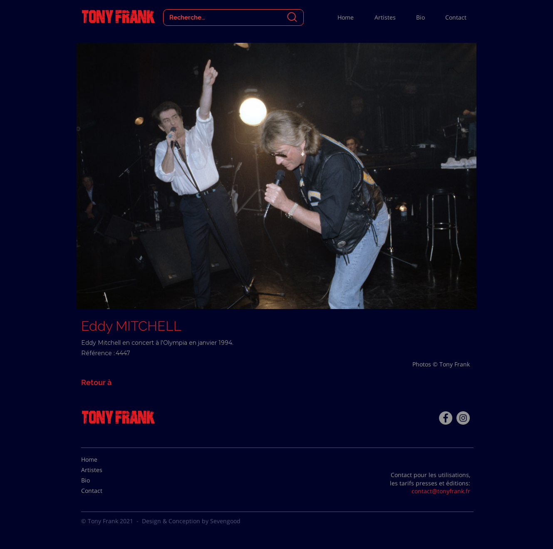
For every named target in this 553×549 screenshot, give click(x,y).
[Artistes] (102, 470)
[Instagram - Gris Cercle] (463, 418)
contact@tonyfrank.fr (441, 491)
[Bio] (102, 480)
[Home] (102, 459)
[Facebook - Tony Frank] (445, 418)
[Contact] (102, 490)
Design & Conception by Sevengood (191, 521)
